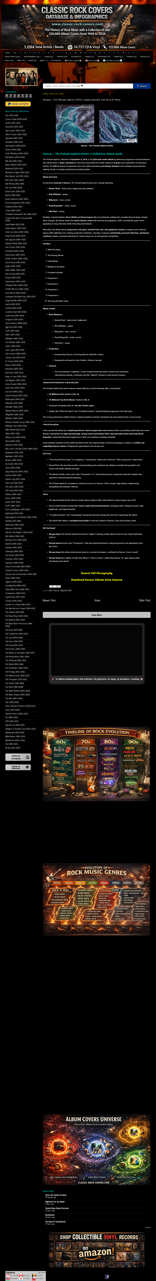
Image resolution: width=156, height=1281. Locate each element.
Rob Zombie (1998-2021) (14, 536)
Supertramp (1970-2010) (15, 597)
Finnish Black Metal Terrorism (57, 1208)
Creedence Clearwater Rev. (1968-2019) (21, 214)
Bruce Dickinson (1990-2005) (16, 199)
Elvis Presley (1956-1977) (15, 274)
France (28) (9, 60)
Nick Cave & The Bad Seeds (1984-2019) (21, 449)
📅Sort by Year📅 (92, 61)
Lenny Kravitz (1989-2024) (16, 384)
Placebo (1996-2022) (13, 494)
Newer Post (49, 600)
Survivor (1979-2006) (13, 601)
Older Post (145, 600)
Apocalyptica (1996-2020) (15, 146)
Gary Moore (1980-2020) (15, 293)
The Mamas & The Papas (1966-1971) (19, 653)
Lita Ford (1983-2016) (13, 392)
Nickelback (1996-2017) (14, 453)
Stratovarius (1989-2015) (15, 593)
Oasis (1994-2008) (12, 468)
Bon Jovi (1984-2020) (13, 188)
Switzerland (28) (104, 57)
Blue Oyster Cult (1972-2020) (17, 176)
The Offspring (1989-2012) (15, 660)
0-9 (14, 53)
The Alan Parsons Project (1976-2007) (20, 608)
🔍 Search (142, 86)
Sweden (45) (132, 57)
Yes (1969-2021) (11, 744)
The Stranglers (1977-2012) (16, 679)
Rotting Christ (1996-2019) (16, 540)
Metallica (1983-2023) (14, 418)
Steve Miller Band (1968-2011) (17, 589)
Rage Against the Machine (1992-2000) (21, 517)
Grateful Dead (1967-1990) (15, 312)
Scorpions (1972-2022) (14, 559)
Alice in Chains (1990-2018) (16, 134)
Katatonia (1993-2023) (14, 369)
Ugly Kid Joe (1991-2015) (15, 725)
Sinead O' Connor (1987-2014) (16, 570)
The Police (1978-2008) (14, 664)
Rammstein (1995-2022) (14, 525)
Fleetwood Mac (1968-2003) (16, 285)
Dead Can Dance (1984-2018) (16, 232)
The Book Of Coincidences (55, 1222)
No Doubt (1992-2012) (14, 464)
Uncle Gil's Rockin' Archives (56, 1195)
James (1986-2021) (12, 346)
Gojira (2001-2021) (12, 304)
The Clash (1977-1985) (13, 630)
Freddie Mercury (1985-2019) (16, 289)
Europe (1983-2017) (13, 278)
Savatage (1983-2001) (14, 551)
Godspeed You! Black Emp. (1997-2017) (20, 297)
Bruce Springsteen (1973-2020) (17, 203)
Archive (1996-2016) (13, 150)
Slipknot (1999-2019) (13, 582)
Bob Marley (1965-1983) (14, 184)
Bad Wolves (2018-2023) (15, 157)
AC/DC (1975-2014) (12, 123)
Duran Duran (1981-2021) (15, 262)
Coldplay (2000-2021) (13, 207)
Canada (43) (48, 57)
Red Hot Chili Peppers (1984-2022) (19, 532)
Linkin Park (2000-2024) (15, 388)
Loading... (96, 1043)
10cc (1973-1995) (11, 115)
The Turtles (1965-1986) (14, 683)
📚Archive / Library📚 (73, 61)
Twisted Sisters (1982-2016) (16, 714)
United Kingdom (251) (32, 57)
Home (7, 53)
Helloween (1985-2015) (14, 339)
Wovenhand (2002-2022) (15, 740)
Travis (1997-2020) (12, 710)
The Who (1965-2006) (13, 698)
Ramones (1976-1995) (13, 529)
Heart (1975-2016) (12, 335)
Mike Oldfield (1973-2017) (15, 430)
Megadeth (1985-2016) (14, 415)
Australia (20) (76, 57)
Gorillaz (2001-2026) (13, 308)
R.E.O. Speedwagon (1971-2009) (17, 510)
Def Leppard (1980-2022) (15, 240)
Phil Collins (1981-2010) (14, 487)
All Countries (56, 60)
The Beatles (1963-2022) (15, 620)
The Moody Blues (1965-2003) (17, 657)
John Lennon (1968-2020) (15, 354)
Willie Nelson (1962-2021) (15, 736)
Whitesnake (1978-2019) (14, 733)
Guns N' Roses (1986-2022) (16, 323)
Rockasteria (50, 1215)
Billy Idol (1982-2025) (13, 161)
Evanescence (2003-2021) (15, 281)
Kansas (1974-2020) (13, 365)
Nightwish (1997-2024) (14, 456)
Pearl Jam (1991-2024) (14, 483)
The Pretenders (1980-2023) (16, 668)
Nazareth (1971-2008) (14, 445)
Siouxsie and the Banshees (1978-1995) (21, 574)
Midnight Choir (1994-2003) (16, 426)
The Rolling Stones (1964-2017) (17, 676)
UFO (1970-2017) (11, 721)
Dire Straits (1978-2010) (15, 247)
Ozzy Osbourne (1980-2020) (16, 472)
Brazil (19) (32, 60)
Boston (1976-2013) (12, 195)
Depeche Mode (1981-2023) (16, 243)
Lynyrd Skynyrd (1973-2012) (16, 396)
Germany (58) (62, 57)
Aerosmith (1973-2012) (14, 127)
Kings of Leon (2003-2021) (15, 377)
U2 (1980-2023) (11, 717)
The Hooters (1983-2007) (15, 649)
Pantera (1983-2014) (13, 475)
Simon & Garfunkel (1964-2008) (17, 567)
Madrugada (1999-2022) (14, 399)
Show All (148, 1228)
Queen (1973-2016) (12, 502)
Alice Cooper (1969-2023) (15, 131)
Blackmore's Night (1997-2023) (17, 172)
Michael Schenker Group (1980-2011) (20, 422)
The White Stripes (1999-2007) (17, 695)
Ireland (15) (89, 57)
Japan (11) (44, 60)
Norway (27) (145, 57)
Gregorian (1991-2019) (14, 320)
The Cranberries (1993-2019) (16, 634)
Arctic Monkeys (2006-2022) (16, 153)
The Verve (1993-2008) (14, 687)
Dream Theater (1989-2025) (16, 259)
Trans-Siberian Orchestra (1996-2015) (20, 706)
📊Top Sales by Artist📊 (112, 61)
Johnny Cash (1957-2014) (15, 358)
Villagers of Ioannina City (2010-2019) (20, 729)
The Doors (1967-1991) (14, 641)
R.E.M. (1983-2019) (12, 506)
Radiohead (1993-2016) (14, 513)
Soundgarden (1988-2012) (15, 586)
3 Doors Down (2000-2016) (16, 119)
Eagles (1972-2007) (12, 266)
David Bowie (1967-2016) (14, 224)
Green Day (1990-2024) (14, 316)
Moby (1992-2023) (12, 434)
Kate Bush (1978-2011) (14, 373)
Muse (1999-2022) (12, 441)
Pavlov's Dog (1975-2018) (15, 479)
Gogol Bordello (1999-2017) (16, 300)
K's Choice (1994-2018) (14, 361)
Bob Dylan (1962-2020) (14, 180)
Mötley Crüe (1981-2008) (15, 437)
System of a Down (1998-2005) (17, 605)
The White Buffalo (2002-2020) (17, 691)
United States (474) (12, 57)
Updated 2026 (66, 590)
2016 (50, 590)
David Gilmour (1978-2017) (15, 228)
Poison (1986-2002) (13, 498)
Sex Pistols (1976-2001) (14, 555)
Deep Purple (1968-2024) (15, 236)
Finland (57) (118, 57)
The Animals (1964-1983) (14, 612)
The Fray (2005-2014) (14, 645)
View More (97, 615)
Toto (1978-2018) (12, 702)
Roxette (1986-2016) (13, 544)
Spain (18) (21, 60)
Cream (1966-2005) (13, 210)
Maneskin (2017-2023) (14, 403)
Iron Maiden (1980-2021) (15, 342)
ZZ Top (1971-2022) (12, 748)
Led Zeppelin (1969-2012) (15, 380)
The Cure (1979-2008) (14, 638)
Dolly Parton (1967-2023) (15, 255)
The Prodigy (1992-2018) (15, 672)
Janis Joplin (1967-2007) (14, 350)
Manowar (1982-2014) (14, 407)
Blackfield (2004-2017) (14, 169)
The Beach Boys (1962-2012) (16, 616)
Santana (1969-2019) (13, 548)
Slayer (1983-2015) (12, 578)
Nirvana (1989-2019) (13, 460)
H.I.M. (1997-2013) (12, 331)
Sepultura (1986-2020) (14, 563)
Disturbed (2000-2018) (14, 251)
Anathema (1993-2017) (14, 142)
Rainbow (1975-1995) (13, 521)
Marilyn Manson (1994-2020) (16, 411)
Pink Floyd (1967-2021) (14, 490)
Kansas (56, 590)
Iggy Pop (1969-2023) (13, 327)
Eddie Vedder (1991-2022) (15, 270)
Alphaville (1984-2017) (13, 138)
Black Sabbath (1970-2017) (15, 165)
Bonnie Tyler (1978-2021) (15, 191)
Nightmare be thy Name (54, 1202)
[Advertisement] (86, 73)
